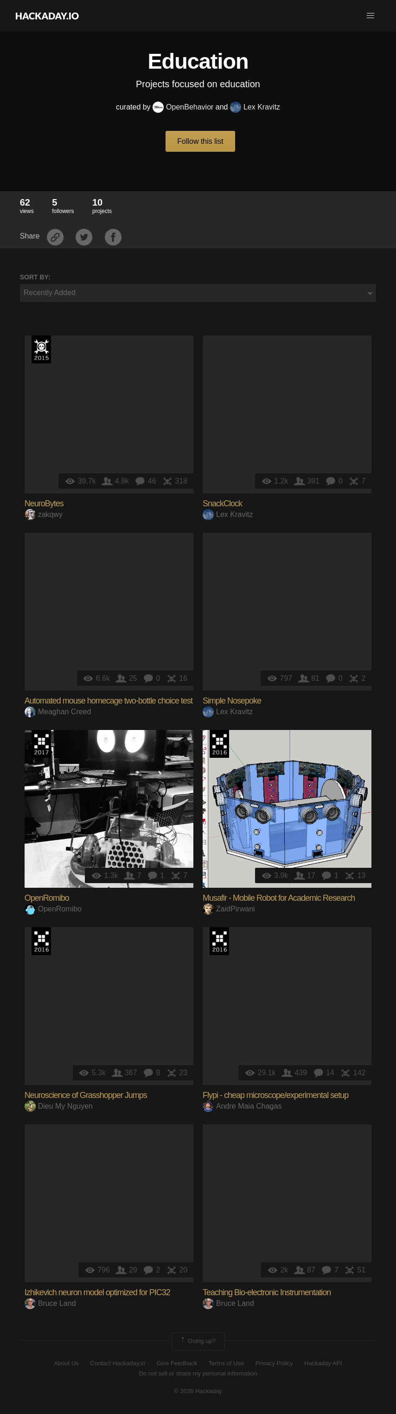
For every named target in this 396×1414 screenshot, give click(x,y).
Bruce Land (50, 1303)
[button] (370, 16)
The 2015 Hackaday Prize (41, 349)
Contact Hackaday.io (117, 1363)
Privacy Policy (274, 1363)
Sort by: (35, 277)
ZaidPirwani (229, 909)
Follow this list (200, 141)
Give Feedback (177, 1363)
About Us (66, 1363)
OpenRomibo (47, 898)
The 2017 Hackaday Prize (41, 744)
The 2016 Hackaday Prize (219, 744)
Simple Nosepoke (232, 700)
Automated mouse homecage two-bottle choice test (108, 700)
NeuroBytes (44, 503)
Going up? (197, 1341)
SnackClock (222, 503)
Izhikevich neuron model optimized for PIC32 (97, 1292)
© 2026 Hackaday (198, 1391)
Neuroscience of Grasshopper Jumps (86, 1095)
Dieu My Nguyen (59, 1106)
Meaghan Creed (58, 712)
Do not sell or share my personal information (198, 1373)
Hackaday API (323, 1363)
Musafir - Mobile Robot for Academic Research (279, 898)
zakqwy (44, 514)
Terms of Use (226, 1363)
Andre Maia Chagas (242, 1106)
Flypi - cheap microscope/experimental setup (275, 1095)
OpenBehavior (183, 107)
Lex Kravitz (255, 107)
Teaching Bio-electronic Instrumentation (267, 1292)
